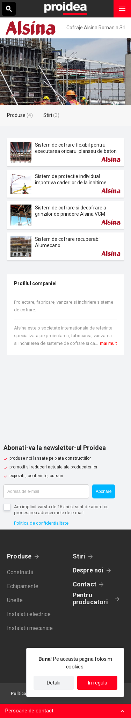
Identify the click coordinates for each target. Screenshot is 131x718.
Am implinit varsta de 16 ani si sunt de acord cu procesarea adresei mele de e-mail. (61, 509)
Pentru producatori (90, 599)
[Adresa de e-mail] (46, 491)
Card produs (65, 152)
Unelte (15, 600)
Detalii (53, 683)
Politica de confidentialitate (41, 523)
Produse (19, 556)
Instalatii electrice (29, 614)
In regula (97, 683)
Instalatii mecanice (30, 628)
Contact (85, 584)
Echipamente (22, 586)
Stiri (79, 556)
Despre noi (88, 570)
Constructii (20, 572)
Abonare (103, 491)
